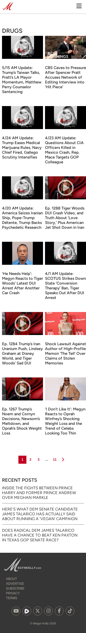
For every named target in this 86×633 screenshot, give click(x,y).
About (11, 579)
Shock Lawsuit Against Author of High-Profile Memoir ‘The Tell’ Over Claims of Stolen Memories (65, 353)
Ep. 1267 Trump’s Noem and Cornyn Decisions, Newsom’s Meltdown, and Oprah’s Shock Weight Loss (22, 421)
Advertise (15, 583)
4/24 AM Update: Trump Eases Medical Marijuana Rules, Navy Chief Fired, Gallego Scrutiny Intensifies (22, 147)
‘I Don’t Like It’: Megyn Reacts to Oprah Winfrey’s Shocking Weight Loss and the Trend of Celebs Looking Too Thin (65, 421)
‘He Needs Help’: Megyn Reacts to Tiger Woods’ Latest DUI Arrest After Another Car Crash (22, 283)
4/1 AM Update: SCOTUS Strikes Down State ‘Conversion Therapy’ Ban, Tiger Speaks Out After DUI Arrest (65, 285)
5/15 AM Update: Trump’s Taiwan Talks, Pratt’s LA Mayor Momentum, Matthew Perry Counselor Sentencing (21, 79)
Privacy (13, 593)
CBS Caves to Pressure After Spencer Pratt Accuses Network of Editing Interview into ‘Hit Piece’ (65, 77)
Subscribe (15, 588)
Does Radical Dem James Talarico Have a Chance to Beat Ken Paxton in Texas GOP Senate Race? (39, 535)
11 (54, 458)
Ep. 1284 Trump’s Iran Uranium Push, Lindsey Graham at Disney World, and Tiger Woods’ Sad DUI (22, 353)
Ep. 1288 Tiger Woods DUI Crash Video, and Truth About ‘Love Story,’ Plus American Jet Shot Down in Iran (64, 218)
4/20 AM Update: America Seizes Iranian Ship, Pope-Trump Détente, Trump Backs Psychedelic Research (22, 218)
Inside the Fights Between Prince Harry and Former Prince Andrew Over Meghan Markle (39, 493)
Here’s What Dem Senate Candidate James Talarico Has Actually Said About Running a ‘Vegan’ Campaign (40, 514)
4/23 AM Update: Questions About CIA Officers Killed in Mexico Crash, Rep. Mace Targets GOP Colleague (64, 149)
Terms (11, 598)
